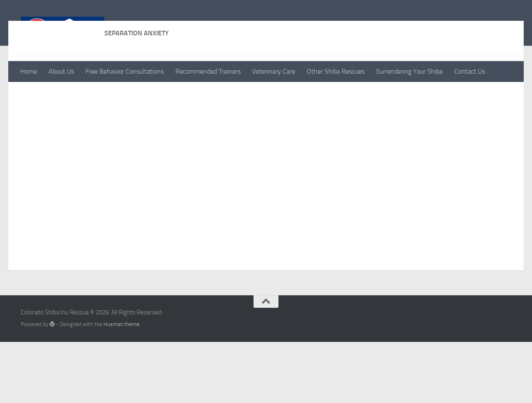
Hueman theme (121, 385)
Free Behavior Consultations (125, 71)
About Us (61, 71)
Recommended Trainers (208, 71)
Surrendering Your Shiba (409, 71)
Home (28, 71)
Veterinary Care (273, 71)
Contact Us (469, 71)
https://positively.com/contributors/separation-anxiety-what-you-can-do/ (137, 125)
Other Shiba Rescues (336, 71)
